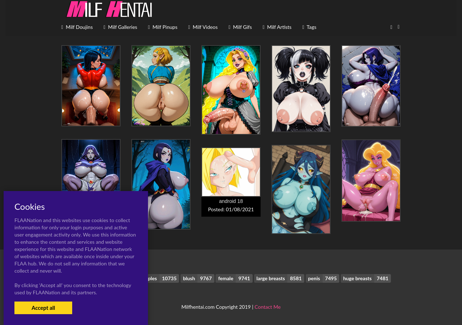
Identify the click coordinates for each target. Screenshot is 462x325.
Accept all (43, 307)
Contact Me (267, 307)
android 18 (231, 201)
